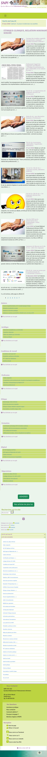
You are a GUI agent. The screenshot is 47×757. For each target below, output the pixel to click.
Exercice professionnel (9, 385)
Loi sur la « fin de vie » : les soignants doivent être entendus (34, 195)
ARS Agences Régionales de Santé (12, 452)
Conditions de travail (9, 351)
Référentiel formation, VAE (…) (10, 642)
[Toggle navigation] (5, 15)
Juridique (5, 327)
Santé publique (6, 665)
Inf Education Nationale (8, 609)
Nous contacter (10, 710)
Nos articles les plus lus (23, 504)
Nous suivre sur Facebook (15, 732)
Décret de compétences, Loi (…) (10, 571)
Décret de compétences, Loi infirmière (13, 330)
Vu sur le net (6, 677)
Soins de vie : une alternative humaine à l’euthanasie (35, 117)
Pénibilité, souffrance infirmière (11, 356)
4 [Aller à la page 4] (12, 298)
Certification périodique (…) (9, 558)
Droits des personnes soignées (11, 404)
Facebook (16, 523)
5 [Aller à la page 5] (14, 298)
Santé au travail (7, 361)
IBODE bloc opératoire (8, 603)
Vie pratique (6, 674)
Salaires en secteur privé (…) (9, 655)
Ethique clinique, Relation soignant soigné (13, 406)
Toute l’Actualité (6, 534)
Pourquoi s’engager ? (12, 714)
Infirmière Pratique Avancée (9, 613)
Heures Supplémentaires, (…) (9, 597)
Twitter (11, 525)
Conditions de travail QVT (9, 354)
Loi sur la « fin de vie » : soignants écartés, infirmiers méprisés (35, 169)
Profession (5, 375)
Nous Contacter (12, 686)
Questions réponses (8, 332)
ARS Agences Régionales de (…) (10, 551)
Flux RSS (10, 529)
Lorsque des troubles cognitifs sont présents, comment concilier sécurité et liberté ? (35, 40)
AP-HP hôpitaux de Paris (9, 450)
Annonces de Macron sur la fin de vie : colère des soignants (35, 247)
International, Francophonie (10, 478)
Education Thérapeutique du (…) (10, 584)
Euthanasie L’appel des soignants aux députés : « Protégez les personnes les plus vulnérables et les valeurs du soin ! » (35, 67)
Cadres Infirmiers (7, 454)
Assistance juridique (12, 707)
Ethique (4, 399)
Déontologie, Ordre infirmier (10, 402)
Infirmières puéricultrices (9, 616)
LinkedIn (12, 527)
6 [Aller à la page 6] (16, 298)
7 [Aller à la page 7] (19, 298)
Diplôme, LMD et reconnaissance (10, 577)
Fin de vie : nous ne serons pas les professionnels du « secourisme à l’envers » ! (35, 272)
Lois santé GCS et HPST (8, 622)
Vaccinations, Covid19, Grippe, (10, 671)
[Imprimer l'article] (23, 519)
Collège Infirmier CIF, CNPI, (9, 561)
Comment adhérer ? (12, 712)
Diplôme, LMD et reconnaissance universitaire (15, 428)
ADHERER (23, 496)
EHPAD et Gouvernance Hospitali (10, 587)
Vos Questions (12, 705)
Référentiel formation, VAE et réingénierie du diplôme (17, 433)
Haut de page (11, 725)
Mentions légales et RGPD (13, 717)
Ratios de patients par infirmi (9, 632)
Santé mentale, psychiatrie (9, 661)
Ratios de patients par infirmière (11, 334)
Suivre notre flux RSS (13, 742)
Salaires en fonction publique (10, 310)
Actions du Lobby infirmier (10, 474)
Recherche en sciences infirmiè (10, 639)
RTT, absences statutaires (9, 358)
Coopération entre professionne (10, 567)
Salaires (4, 303)
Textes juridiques (7, 337)
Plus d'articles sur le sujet (10, 317)
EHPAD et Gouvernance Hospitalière (12, 457)
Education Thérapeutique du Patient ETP (13, 382)
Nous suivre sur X (12, 735)
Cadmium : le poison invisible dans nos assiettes (24, 24)
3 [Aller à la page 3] (10, 298)
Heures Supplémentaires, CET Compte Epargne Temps (17, 306)
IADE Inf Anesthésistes (8, 600)
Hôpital (4, 447)
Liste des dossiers (7, 537)
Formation (5, 423)
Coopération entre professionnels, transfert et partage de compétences (21, 380)
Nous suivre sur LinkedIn (14, 739)
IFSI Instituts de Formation (10, 430)
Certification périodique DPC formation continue (15, 426)
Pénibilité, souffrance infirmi (9, 626)
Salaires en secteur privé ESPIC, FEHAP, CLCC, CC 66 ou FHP (18, 313)
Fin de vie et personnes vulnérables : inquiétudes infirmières (34, 144)
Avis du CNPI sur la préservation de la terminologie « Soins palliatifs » (32, 222)
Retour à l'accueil (12, 728)
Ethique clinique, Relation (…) (10, 590)
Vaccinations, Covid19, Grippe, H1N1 (12, 409)
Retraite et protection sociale (10, 308)
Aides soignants (7, 378)
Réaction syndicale (8, 481)
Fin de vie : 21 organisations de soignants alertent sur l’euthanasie (36, 92)
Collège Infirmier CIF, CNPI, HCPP (11, 476)
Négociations (6, 471)
